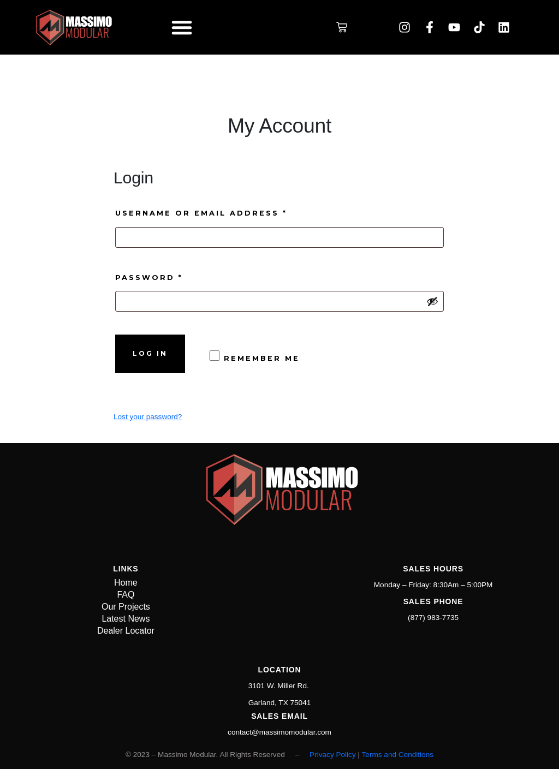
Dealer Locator (125, 630)
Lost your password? (148, 417)
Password (175, 276)
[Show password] (432, 301)
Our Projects (126, 606)
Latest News (126, 618)
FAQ (125, 594)
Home (126, 582)
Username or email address (228, 211)
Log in (150, 353)
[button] (181, 27)
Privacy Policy (333, 754)
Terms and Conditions (397, 754)
